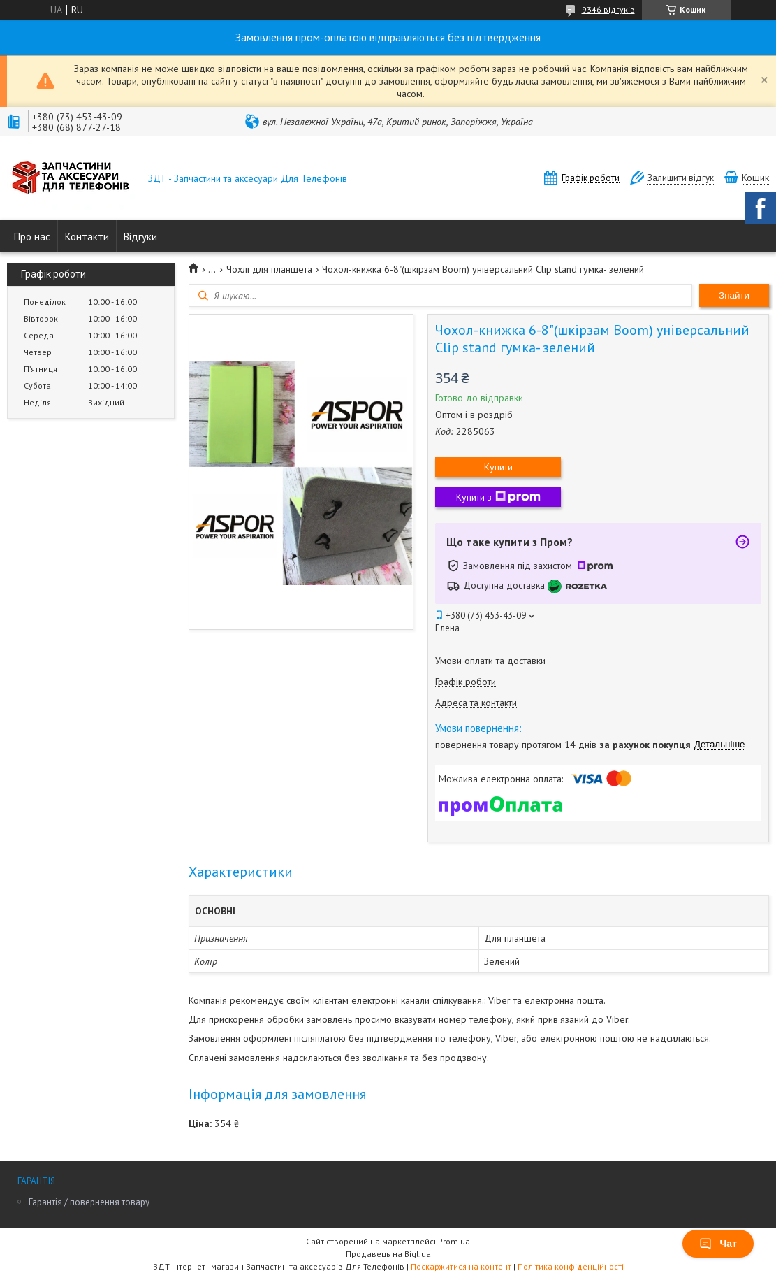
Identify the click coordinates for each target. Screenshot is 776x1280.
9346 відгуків (608, 9)
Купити (498, 467)
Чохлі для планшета (269, 269)
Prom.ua (454, 1241)
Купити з (498, 497)
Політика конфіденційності (571, 1266)
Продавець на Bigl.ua (388, 1254)
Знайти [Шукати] (734, 295)
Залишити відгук (680, 178)
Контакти (87, 236)
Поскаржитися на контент (461, 1266)
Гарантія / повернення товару (89, 1202)
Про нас (32, 236)
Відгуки (140, 236)
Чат (718, 1243)
